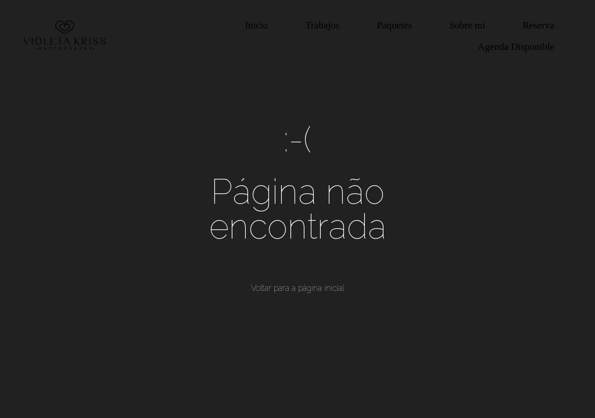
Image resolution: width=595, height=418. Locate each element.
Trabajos (322, 25)
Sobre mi (467, 25)
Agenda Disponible (516, 46)
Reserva (538, 25)
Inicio (256, 25)
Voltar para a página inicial (297, 288)
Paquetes (394, 25)
